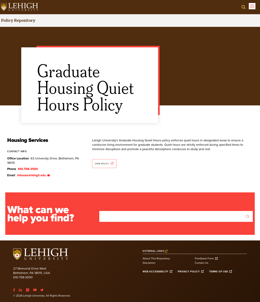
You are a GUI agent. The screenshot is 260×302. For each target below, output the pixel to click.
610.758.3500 (28, 169)
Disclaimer (149, 263)
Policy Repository (18, 20)
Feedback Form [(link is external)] (206, 258)
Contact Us (201, 263)
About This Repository (156, 258)
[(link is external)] (157, 271)
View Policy (104, 163)
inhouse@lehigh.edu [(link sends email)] (34, 175)
